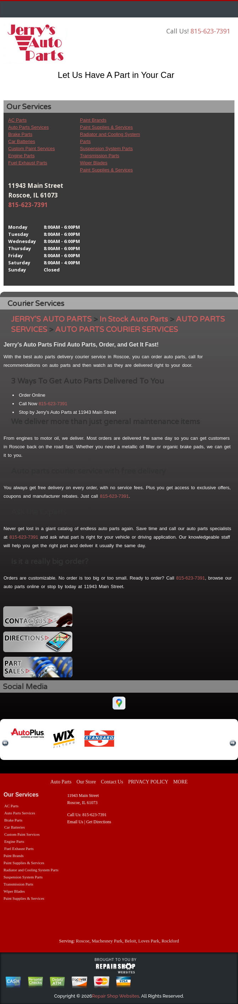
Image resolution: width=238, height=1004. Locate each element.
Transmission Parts (99, 155)
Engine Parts (21, 155)
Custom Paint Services (31, 148)
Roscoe (83, 941)
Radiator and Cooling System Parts (31, 870)
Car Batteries (21, 141)
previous (5, 743)
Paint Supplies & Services (106, 127)
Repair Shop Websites (115, 996)
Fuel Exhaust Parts (27, 162)
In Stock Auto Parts (133, 319)
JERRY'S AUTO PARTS (51, 319)
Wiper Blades (93, 162)
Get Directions (98, 821)
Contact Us (112, 781)
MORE (180, 781)
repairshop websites (115, 968)
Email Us (75, 821)
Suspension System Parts (106, 148)
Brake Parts (20, 134)
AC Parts (17, 120)
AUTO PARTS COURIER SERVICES (116, 329)
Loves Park (148, 941)
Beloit (130, 941)
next (232, 743)
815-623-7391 (210, 31)
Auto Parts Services (28, 127)
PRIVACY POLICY (148, 781)
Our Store (86, 781)
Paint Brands (93, 120)
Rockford (170, 941)
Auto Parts (61, 781)
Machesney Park (107, 941)
